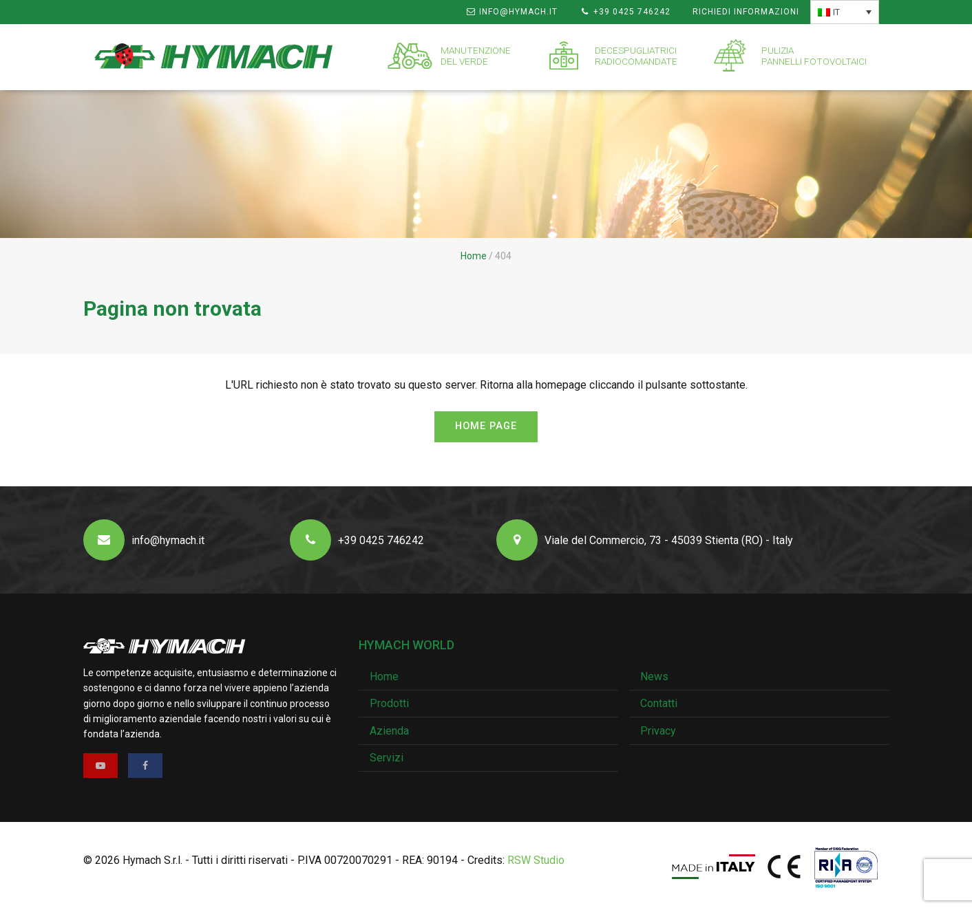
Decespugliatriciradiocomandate (636, 56)
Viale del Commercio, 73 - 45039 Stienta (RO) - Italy (644, 540)
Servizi (386, 757)
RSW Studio (535, 860)
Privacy (658, 730)
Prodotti (389, 703)
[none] (844, 12)
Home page (486, 426)
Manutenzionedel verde (476, 56)
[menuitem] (844, 12)
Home (474, 255)
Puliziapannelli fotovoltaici (814, 56)
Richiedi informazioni (746, 12)
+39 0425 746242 (625, 12)
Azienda (389, 730)
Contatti (658, 703)
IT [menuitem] (836, 12)
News (654, 676)
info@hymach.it (512, 12)
